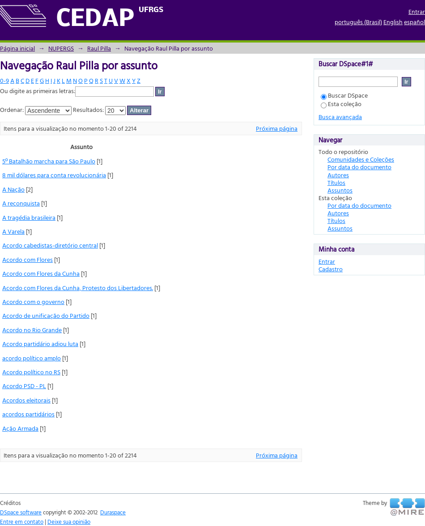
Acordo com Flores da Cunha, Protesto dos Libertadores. (77, 287)
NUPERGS (61, 48)
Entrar (416, 11)
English (393, 21)
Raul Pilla (99, 48)
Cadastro (331, 269)
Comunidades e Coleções (360, 159)
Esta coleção (341, 103)
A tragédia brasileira (28, 217)
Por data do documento (359, 166)
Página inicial (17, 48)
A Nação (13, 189)
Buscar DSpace (344, 95)
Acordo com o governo (33, 301)
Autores (338, 175)
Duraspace (113, 512)
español (414, 21)
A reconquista (21, 203)
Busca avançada (340, 116)
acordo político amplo (31, 358)
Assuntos (340, 190)
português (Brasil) (358, 21)
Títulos (336, 182)
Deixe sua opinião (68, 521)
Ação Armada (20, 428)
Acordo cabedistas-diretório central (50, 245)
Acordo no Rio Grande (32, 329)
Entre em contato (21, 521)
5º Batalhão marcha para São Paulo (48, 161)
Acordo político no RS (31, 371)
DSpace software (21, 512)
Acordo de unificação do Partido (45, 315)
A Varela (13, 231)
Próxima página (277, 128)
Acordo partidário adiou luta (40, 343)
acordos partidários (28, 414)
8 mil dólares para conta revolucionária (54, 175)
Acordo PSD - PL (24, 385)
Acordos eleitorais (26, 400)
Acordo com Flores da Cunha (41, 273)
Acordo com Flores (27, 259)
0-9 (4, 80)
